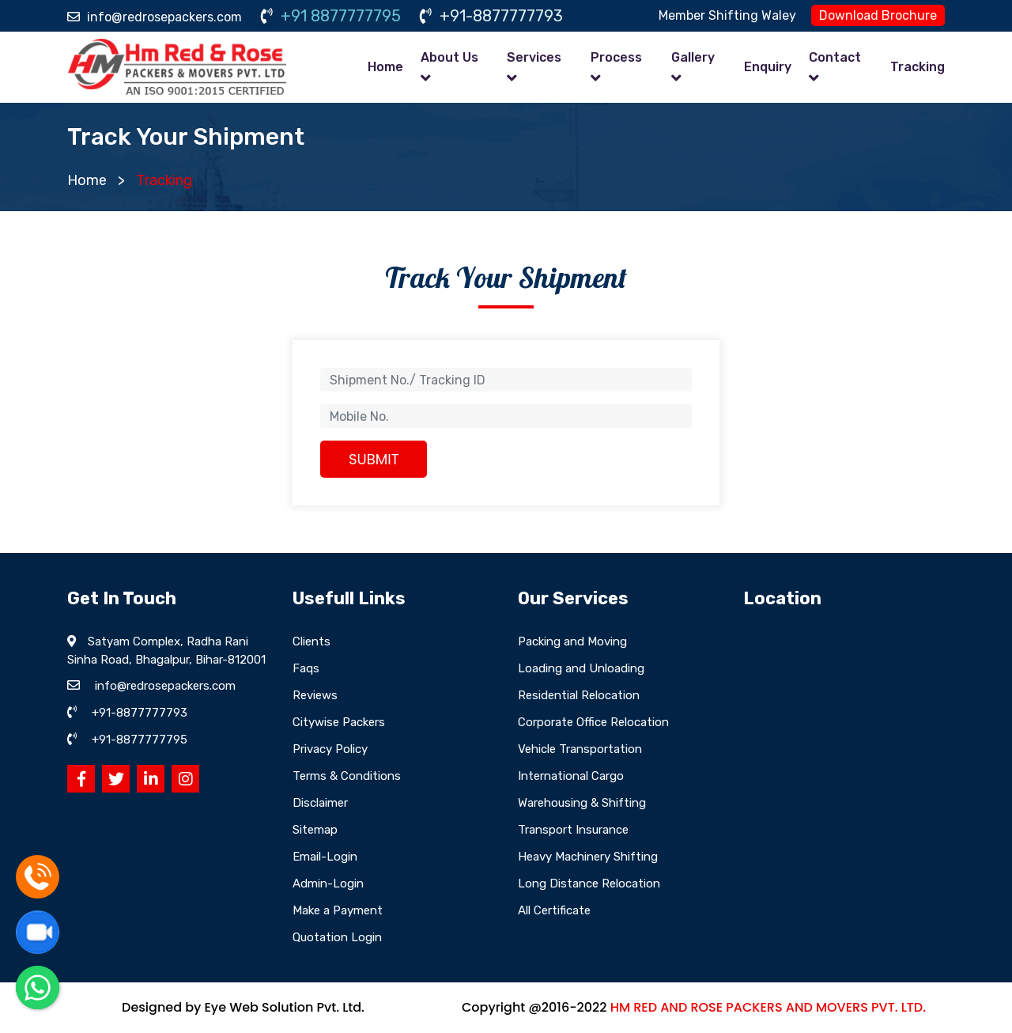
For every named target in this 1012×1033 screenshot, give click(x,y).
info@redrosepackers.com (154, 17)
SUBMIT (373, 459)
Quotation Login (337, 937)
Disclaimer (320, 803)
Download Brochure (878, 15)
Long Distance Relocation (589, 883)
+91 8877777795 (331, 15)
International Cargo (571, 776)
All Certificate (554, 910)
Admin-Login (328, 883)
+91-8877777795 (139, 739)
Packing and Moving (572, 641)
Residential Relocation (579, 695)
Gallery (693, 57)
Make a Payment (338, 910)
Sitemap (315, 830)
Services (534, 57)
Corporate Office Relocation (593, 722)
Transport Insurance (573, 830)
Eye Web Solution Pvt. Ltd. (284, 1007)
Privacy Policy (330, 749)
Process (616, 57)
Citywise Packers (339, 722)
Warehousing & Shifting (582, 803)
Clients (311, 641)
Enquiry (767, 66)
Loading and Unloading (581, 668)
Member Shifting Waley (727, 15)
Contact (835, 57)
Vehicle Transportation (580, 749)
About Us (449, 57)
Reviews (315, 695)
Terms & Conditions (347, 776)
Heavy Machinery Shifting (588, 856)
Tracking (917, 66)
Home (385, 66)
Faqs (306, 668)
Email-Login (325, 856)
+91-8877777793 (491, 15)
